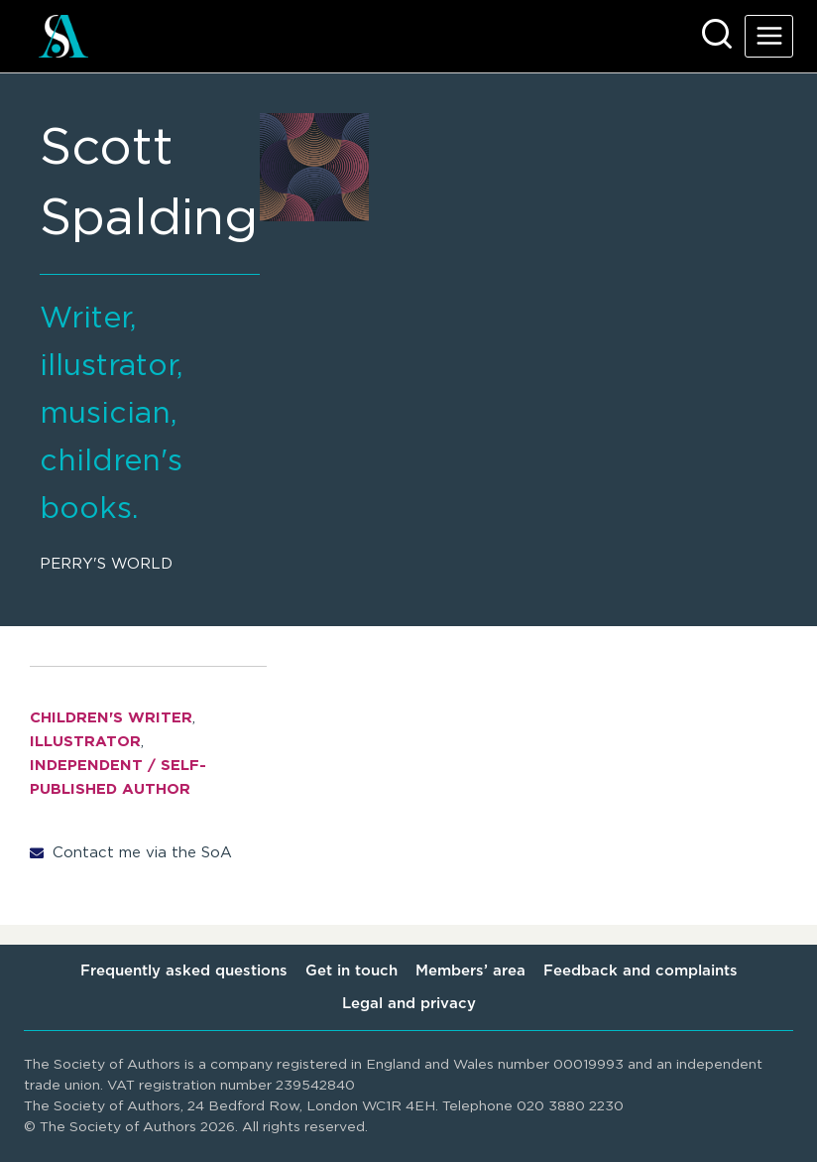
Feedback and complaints (640, 971)
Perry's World (106, 564)
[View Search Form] (717, 36)
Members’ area (470, 971)
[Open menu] (769, 36)
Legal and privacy (409, 1003)
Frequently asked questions (184, 971)
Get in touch (351, 971)
